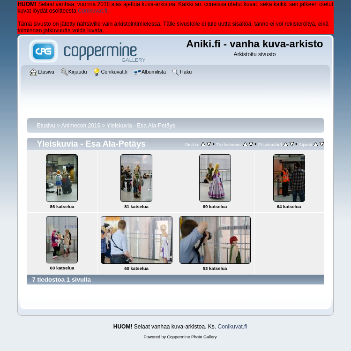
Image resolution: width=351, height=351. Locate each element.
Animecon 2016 (80, 125)
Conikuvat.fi (92, 10)
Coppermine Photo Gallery (192, 337)
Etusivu (46, 125)
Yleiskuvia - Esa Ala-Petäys (141, 125)
